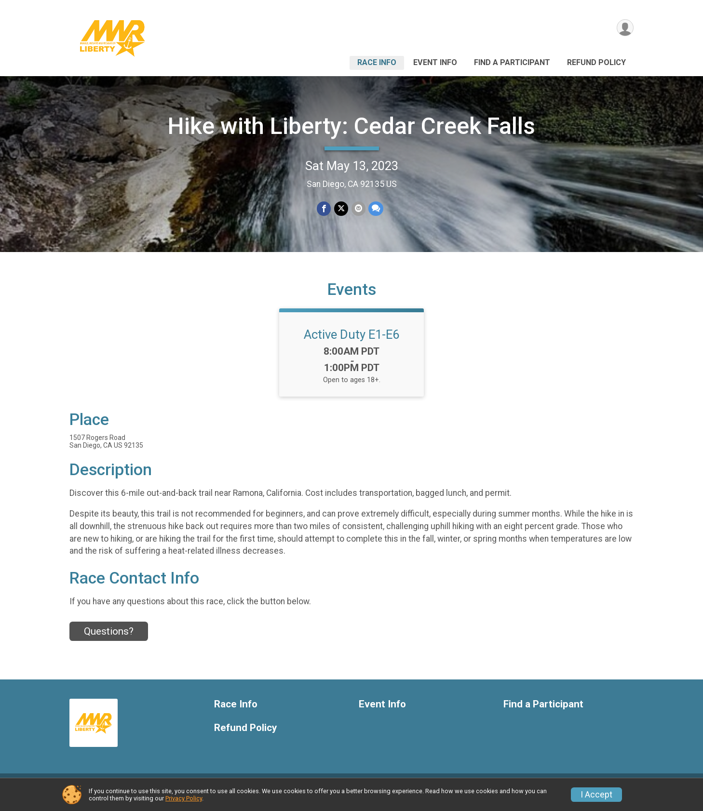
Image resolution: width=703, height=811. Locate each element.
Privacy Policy (183, 798)
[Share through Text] (375, 209)
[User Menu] (625, 28)
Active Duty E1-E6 (351, 341)
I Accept (596, 794)
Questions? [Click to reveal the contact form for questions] (109, 638)
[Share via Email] (358, 209)
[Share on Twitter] (341, 209)
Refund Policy (596, 62)
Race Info (376, 62)
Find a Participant (512, 62)
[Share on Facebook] (324, 209)
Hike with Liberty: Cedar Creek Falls (351, 126)
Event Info (435, 62)
